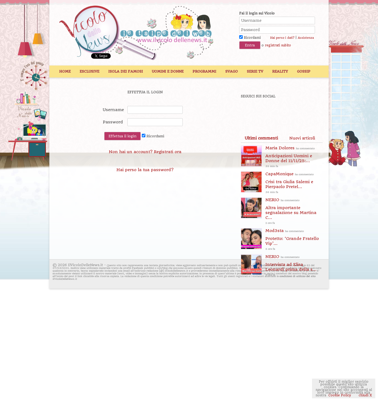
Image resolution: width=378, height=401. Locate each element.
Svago (231, 71)
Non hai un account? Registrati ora (145, 151)
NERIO (294, 211)
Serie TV (255, 71)
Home (65, 71)
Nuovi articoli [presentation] (302, 138)
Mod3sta (294, 239)
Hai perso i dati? (282, 38)
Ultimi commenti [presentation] (261, 138)
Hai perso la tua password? (144, 169)
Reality (280, 71)
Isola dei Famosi (125, 71)
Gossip (303, 71)
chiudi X (365, 395)
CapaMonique (294, 183)
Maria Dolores (294, 157)
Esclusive (89, 71)
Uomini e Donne (168, 71)
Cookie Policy (339, 395)
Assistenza (306, 38)
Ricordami (250, 38)
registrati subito (278, 45)
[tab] (261, 138)
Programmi (204, 71)
